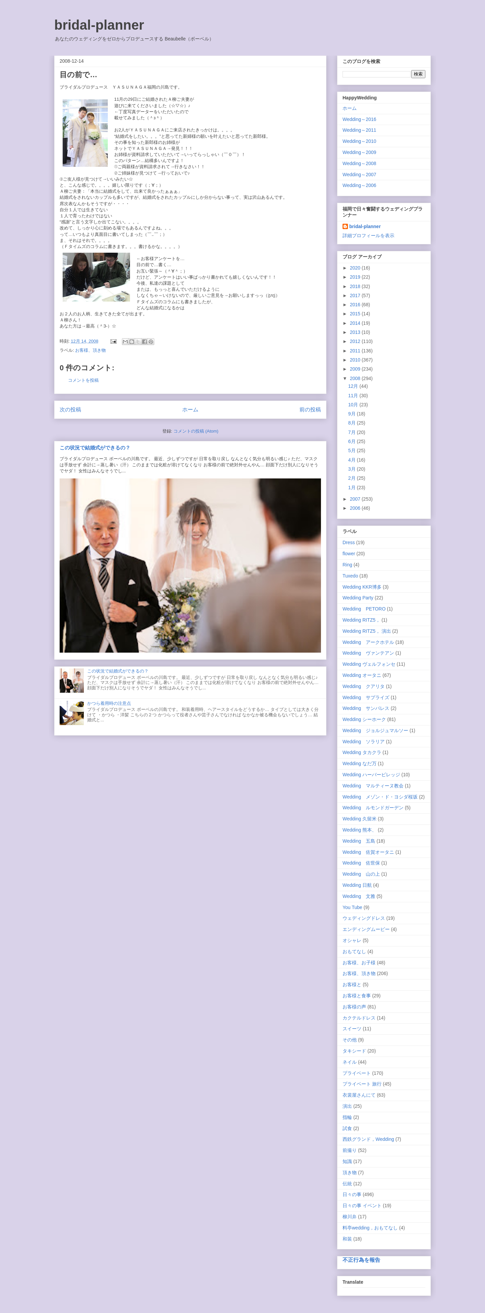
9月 (352, 413)
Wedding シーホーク (364, 719)
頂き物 (350, 1172)
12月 (353, 386)
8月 (352, 423)
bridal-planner (99, 25)
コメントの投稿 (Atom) (196, 431)
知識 (347, 1161)
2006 (356, 508)
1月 (352, 487)
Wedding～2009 (359, 152)
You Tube (352, 907)
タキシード (354, 1051)
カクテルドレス (359, 1018)
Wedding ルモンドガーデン (373, 807)
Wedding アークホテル (368, 642)
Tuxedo (350, 576)
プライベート (357, 1073)
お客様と (352, 984)
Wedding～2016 (359, 119)
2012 (356, 341)
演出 (347, 1106)
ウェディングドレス (364, 918)
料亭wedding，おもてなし (370, 1227)
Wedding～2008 (359, 163)
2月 (352, 478)
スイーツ (352, 1028)
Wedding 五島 (359, 841)
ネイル (350, 1062)
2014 (356, 323)
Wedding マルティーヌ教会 (373, 785)
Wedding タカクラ (362, 752)
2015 (356, 313)
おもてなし (354, 951)
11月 (353, 395)
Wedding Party (358, 597)
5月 (352, 450)
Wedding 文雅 (359, 896)
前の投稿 (310, 409)
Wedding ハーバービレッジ (371, 774)
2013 (356, 332)
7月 (352, 432)
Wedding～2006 (359, 185)
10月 (353, 404)
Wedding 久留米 (360, 818)
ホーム (190, 409)
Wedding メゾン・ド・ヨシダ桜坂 (380, 797)
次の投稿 (70, 409)
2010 (356, 360)
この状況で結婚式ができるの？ (95, 447)
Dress (349, 542)
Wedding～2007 (359, 174)
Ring (347, 564)
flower (349, 553)
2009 (356, 369)
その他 (350, 1039)
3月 (352, 469)
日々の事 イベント (362, 1205)
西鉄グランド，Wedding (368, 1139)
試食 (347, 1128)
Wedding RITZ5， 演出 (367, 631)
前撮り (350, 1150)
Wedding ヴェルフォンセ (369, 664)
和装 (347, 1239)
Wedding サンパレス (366, 708)
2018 (356, 286)
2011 (356, 350)
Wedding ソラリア (364, 741)
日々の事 (352, 1194)
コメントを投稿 (83, 380)
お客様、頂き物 (90, 350)
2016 (356, 304)
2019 (356, 277)
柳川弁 (350, 1216)
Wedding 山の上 (361, 874)
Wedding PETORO (364, 609)
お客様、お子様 (359, 962)
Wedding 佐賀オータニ (368, 852)
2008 (356, 378)
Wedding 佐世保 (361, 863)
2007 (356, 499)
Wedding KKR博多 (362, 587)
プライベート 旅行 (362, 1084)
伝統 (347, 1183)
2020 (356, 268)
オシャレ (352, 940)
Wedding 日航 (357, 885)
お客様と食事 (357, 995)
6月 (352, 441)
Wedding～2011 (359, 130)
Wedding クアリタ (364, 686)
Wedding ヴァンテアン (368, 653)
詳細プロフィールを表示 (368, 235)
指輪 (347, 1117)
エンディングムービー (366, 929)
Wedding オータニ (362, 675)
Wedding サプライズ (366, 697)
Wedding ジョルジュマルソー (375, 730)
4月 (352, 460)
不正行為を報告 (361, 1260)
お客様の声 (354, 1006)
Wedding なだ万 (360, 763)
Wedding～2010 (359, 141)
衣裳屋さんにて (359, 1095)
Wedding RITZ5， (361, 620)
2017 (356, 295)
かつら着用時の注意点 (109, 703)
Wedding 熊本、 (360, 830)
